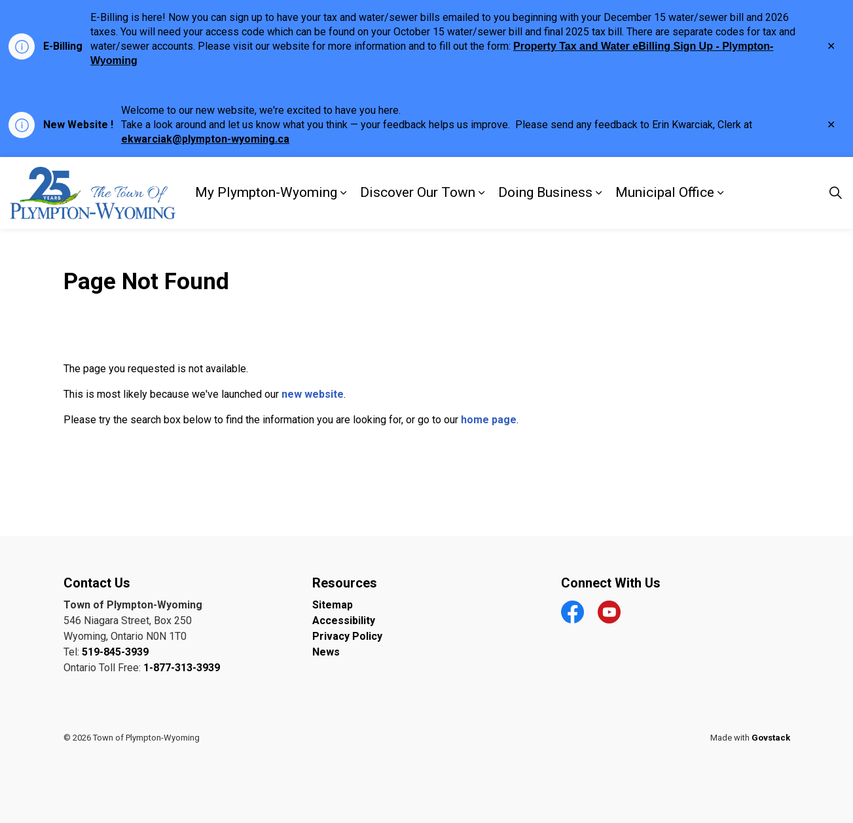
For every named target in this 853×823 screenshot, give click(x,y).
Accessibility (343, 620)
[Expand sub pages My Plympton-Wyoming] (343, 193)
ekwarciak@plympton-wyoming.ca (205, 139)
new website (312, 394)
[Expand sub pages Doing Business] (599, 193)
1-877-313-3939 (181, 667)
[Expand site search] (836, 193)
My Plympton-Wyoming (266, 192)
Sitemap (332, 605)
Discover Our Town (417, 192)
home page (489, 419)
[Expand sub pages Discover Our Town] (481, 193)
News (326, 652)
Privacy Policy (347, 636)
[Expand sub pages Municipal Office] (720, 193)
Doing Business (545, 192)
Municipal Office (664, 192)
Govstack (771, 738)
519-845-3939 (115, 652)
